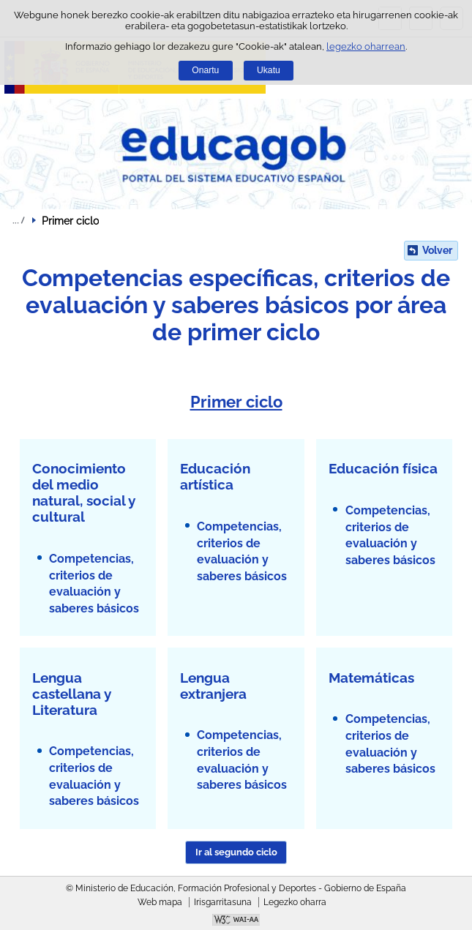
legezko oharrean (365, 46)
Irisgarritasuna (223, 902)
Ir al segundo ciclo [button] (236, 852)
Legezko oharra (294, 902)
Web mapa (160, 902)
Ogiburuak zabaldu (18, 220)
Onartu (205, 70)
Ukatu (268, 70)
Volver (437, 250)
